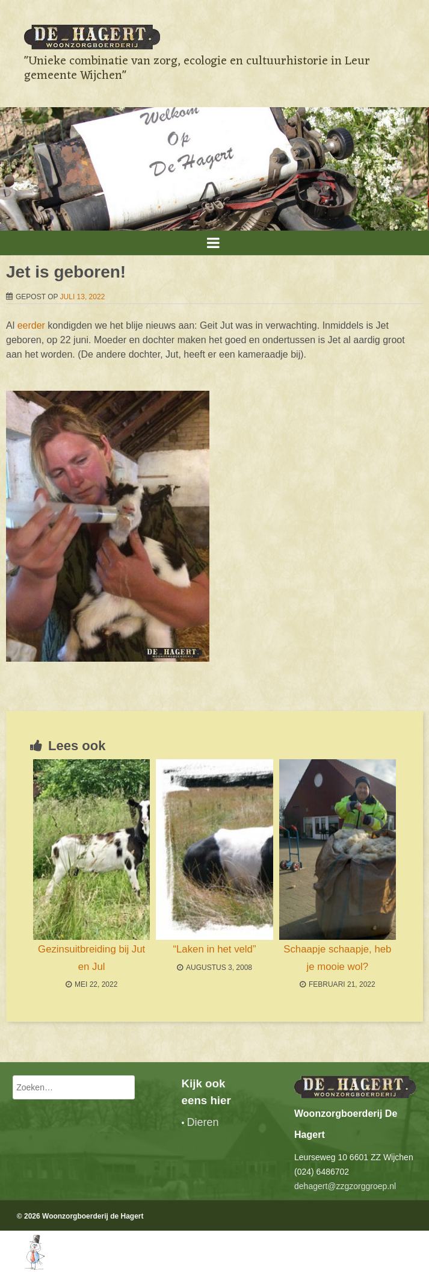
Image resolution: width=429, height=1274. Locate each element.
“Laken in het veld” (214, 949)
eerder (31, 325)
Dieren (202, 1122)
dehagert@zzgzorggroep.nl (345, 1186)
